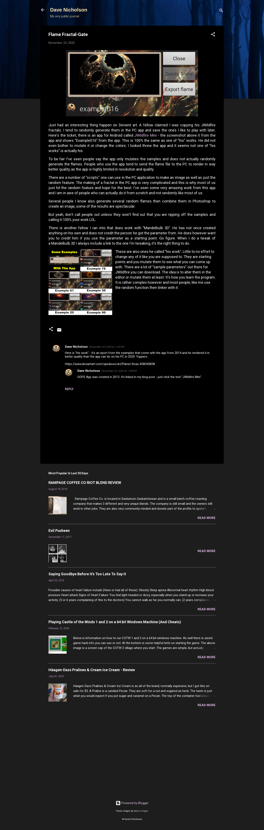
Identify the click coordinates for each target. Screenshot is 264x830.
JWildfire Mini (145, 135)
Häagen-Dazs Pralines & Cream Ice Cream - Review (91, 670)
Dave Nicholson (68, 10)
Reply (69, 389)
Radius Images (141, 811)
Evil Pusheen (59, 530)
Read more (207, 518)
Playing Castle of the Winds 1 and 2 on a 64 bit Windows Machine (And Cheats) (114, 622)
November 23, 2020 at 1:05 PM (106, 346)
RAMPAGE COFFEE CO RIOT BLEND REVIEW (84, 482)
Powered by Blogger (132, 803)
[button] (213, 35)
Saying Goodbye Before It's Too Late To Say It (87, 574)
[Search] (221, 11)
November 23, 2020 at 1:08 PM (119, 370)
